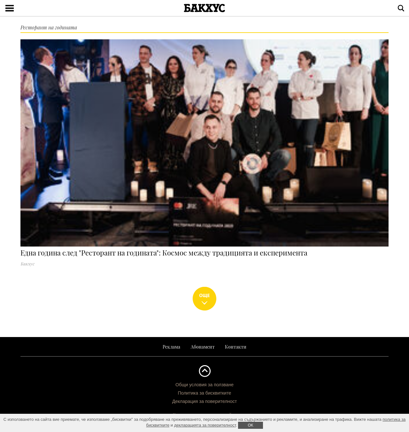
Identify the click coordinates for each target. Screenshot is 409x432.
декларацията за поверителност (205, 425)
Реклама (171, 346)
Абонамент (203, 346)
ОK (250, 425)
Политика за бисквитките (204, 393)
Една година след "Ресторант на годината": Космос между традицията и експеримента (163, 252)
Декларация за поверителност (204, 401)
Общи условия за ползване (204, 384)
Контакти (235, 346)
